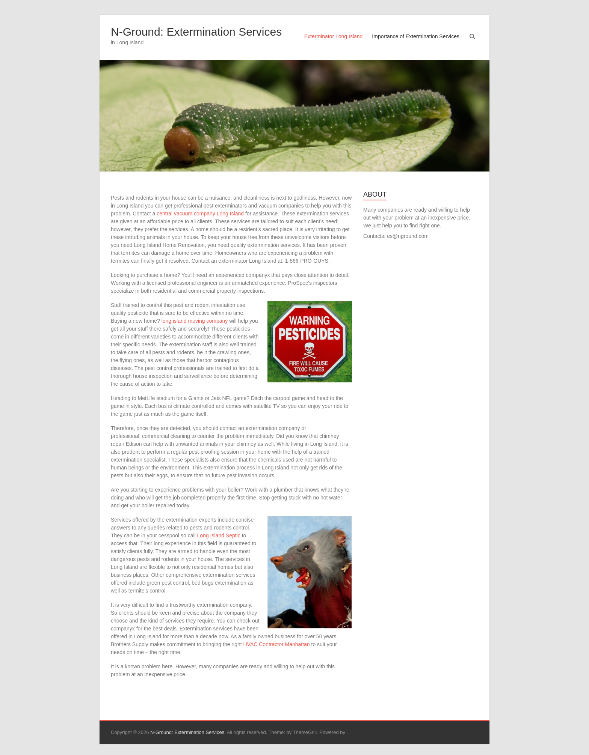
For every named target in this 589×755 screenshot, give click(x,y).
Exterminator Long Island (333, 36)
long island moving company (195, 321)
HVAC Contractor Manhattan (276, 644)
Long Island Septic (218, 535)
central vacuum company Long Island (200, 214)
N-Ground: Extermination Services (196, 32)
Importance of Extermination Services (415, 36)
